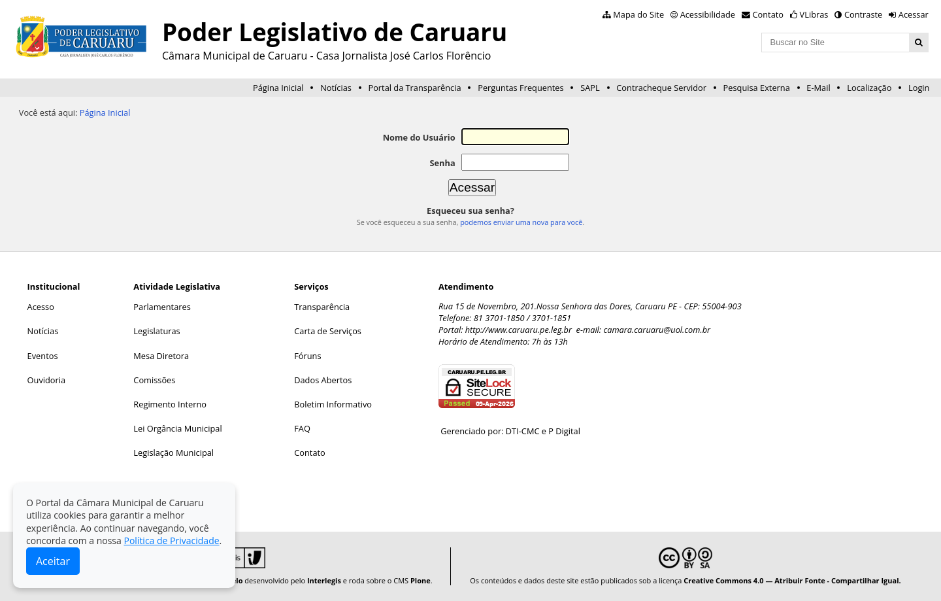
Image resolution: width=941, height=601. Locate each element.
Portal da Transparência (414, 88)
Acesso (40, 307)
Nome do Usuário (419, 137)
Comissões (154, 380)
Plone (420, 580)
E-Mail (818, 88)
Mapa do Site (638, 14)
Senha (442, 163)
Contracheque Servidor (661, 88)
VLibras (814, 14)
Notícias (336, 88)
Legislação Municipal (173, 452)
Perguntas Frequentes (520, 88)
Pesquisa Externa (756, 88)
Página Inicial (278, 88)
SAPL (590, 88)
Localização (869, 88)
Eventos (42, 356)
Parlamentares (161, 307)
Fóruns (307, 356)
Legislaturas (156, 331)
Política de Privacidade (171, 540)
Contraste (863, 14)
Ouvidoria (46, 380)
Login (918, 88)
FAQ (302, 428)
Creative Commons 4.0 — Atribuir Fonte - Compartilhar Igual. (792, 580)
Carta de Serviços (327, 331)
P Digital (564, 431)
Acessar (914, 14)
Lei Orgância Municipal (177, 428)
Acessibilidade (707, 14)
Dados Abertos (323, 380)
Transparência (322, 307)
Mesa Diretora (161, 356)
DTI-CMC (523, 431)
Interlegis (324, 580)
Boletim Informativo (333, 404)
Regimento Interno (169, 404)
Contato (768, 14)
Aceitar (53, 561)
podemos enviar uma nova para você (521, 222)
